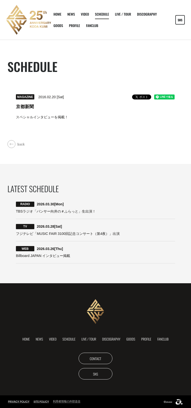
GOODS (58, 25)
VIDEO (85, 14)
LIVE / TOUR (123, 14)
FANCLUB (92, 25)
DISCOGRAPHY (147, 14)
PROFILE (74, 25)
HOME (57, 14)
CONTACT (95, 358)
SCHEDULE (102, 14)
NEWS (71, 14)
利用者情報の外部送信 (66, 401)
